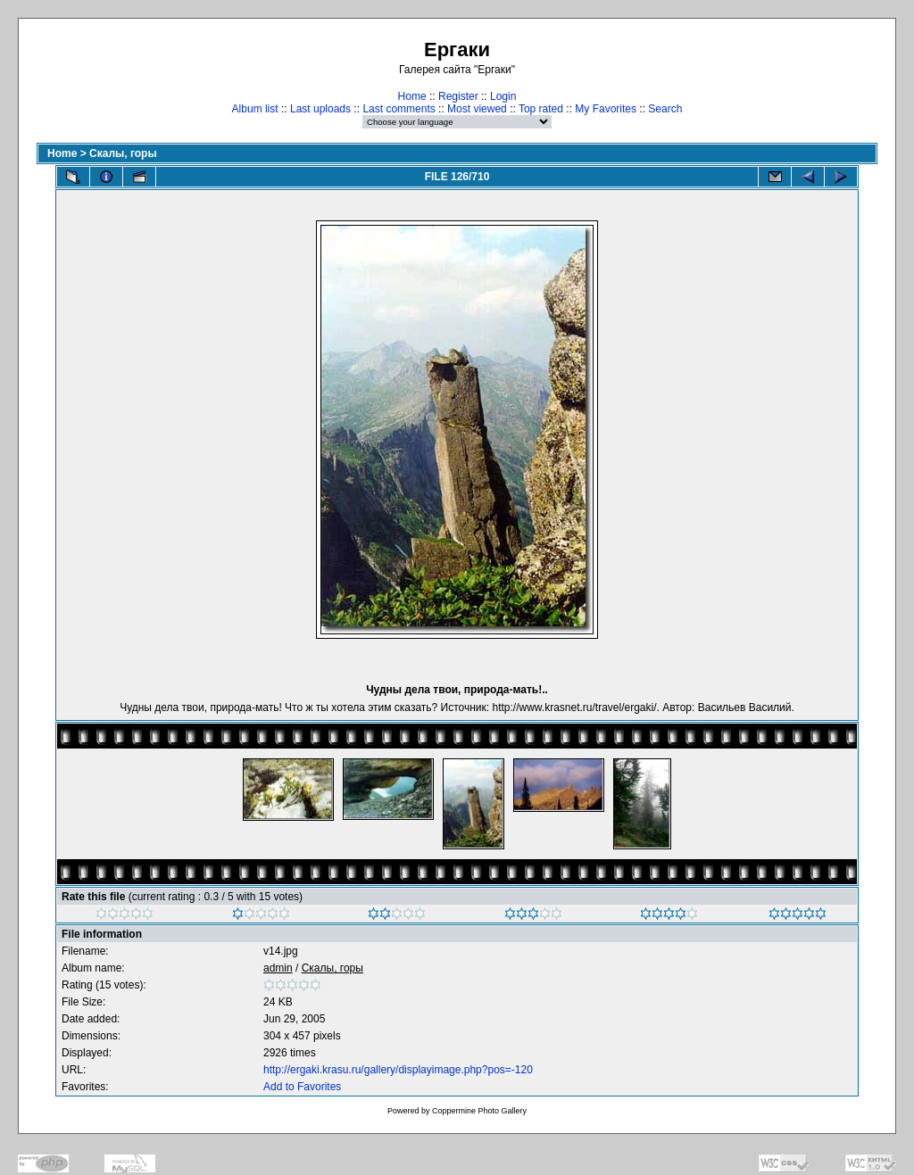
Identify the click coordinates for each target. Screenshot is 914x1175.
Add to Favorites (302, 1086)
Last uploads (320, 109)
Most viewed (477, 109)
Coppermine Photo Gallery (479, 1110)
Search (665, 109)
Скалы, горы (123, 153)
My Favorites (605, 109)
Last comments (398, 109)
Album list (255, 109)
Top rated (541, 109)
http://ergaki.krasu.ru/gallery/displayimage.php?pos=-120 (398, 1069)
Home (412, 96)
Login (503, 96)
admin (278, 968)
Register (458, 96)
